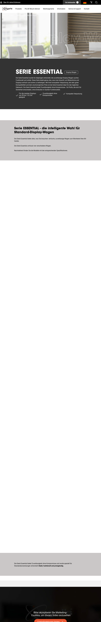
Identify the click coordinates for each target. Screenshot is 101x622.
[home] (7, 9)
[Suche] (84, 3)
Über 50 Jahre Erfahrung (11, 2)
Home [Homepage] (4, 15)
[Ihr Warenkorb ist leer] (91, 2)
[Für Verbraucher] (72, 2)
